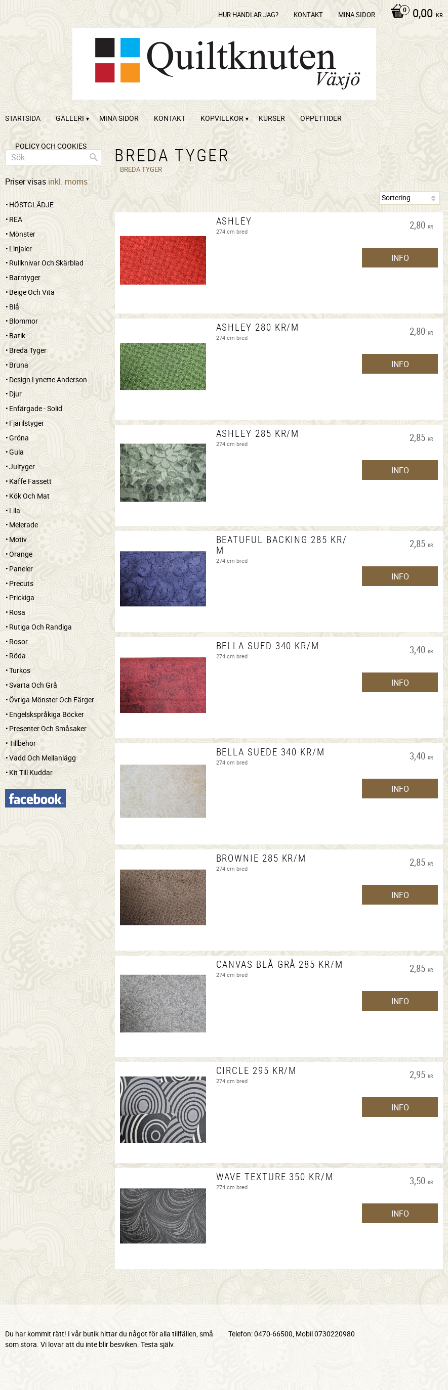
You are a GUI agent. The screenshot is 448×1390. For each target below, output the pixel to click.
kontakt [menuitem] (308, 14)
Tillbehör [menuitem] (22, 743)
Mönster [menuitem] (22, 234)
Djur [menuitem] (15, 393)
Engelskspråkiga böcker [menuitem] (46, 714)
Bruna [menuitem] (18, 365)
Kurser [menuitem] (272, 118)
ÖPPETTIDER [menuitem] (321, 118)
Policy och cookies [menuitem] (51, 146)
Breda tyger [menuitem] (28, 350)
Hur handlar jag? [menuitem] (248, 14)
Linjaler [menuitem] (20, 248)
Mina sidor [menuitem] (356, 14)
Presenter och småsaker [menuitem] (48, 728)
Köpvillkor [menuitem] (221, 118)
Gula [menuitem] (16, 452)
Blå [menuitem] (14, 306)
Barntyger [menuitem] (24, 277)
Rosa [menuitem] (17, 612)
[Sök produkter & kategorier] (53, 157)
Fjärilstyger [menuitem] (26, 423)
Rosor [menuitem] (18, 641)
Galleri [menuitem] (70, 118)
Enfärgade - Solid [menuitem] (35, 408)
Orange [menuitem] (20, 554)
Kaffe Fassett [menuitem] (30, 481)
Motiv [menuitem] (18, 539)
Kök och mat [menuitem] (29, 496)
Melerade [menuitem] (23, 524)
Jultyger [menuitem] (22, 466)
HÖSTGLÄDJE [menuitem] (31, 204)
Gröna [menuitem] (19, 437)
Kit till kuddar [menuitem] (31, 772)
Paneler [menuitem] (21, 568)
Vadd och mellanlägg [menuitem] (42, 758)
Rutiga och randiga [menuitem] (40, 627)
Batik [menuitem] (17, 335)
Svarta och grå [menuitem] (33, 685)
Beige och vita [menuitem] (32, 292)
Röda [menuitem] (17, 655)
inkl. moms (68, 181)
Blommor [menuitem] (23, 321)
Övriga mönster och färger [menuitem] (51, 699)
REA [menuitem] (15, 219)
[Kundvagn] (414, 14)
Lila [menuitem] (14, 510)
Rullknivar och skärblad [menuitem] (46, 262)
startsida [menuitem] (22, 118)
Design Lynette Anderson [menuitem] (48, 379)
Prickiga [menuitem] (21, 597)
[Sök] (93, 157)
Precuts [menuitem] (21, 583)
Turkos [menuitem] (19, 670)
